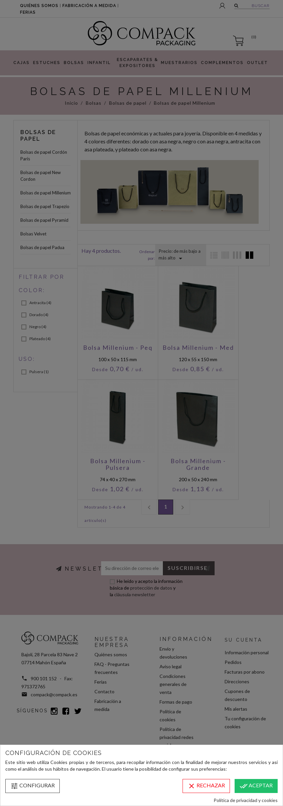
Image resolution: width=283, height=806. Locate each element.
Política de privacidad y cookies (246, 800)
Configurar (32, 786)
